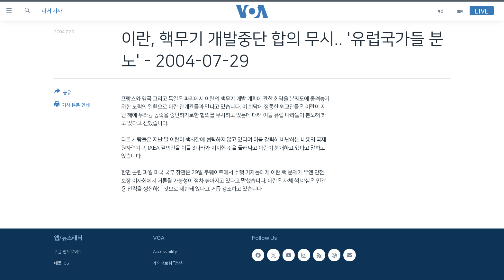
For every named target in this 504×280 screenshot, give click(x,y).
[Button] (62, 93)
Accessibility (165, 252)
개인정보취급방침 (168, 263)
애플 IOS (61, 263)
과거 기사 (51, 11)
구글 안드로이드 (68, 252)
